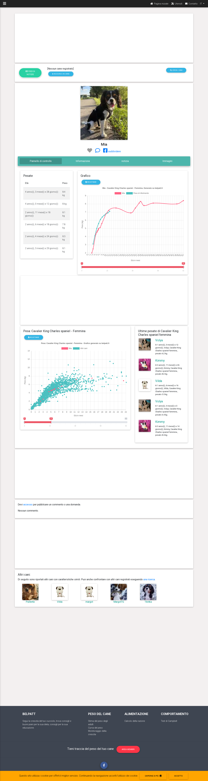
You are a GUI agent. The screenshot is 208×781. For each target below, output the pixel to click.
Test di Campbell (169, 721)
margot (89, 601)
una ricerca (149, 579)
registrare (91, 182)
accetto (178, 776)
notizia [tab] (125, 161)
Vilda (158, 381)
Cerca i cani (176, 70)
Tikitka (148, 601)
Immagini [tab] (167, 161)
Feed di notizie (30, 72)
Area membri (128, 749)
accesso (27, 504)
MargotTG (118, 601)
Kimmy (160, 360)
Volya (159, 340)
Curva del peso (95, 728)
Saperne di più (153, 776)
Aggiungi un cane (60, 74)
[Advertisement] (104, 38)
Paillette (30, 601)
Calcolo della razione (134, 721)
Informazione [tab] (83, 161)
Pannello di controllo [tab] (41, 161)
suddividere (112, 151)
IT (201, 4)
